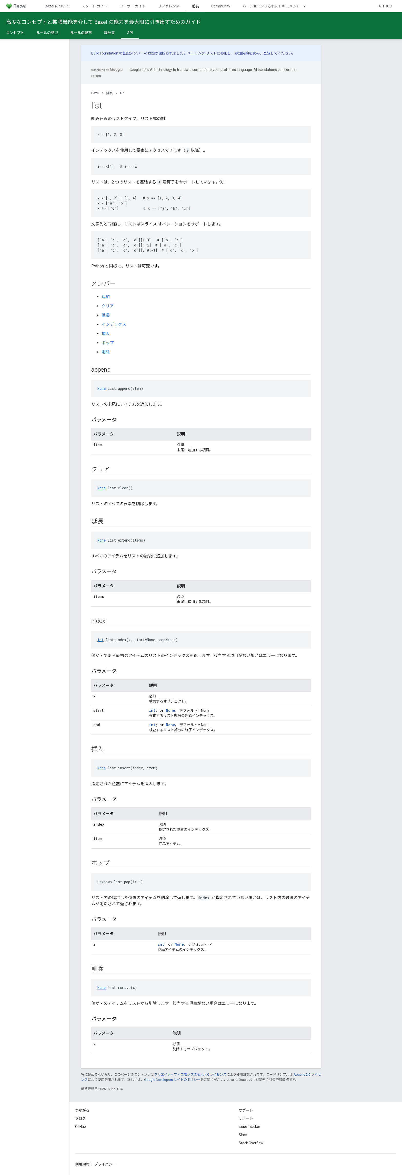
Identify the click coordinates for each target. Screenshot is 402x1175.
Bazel (95, 93)
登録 (266, 53)
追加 (106, 296)
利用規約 (82, 1164)
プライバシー (105, 1164)
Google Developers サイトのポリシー (172, 1080)
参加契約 (242, 53)
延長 (109, 93)
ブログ (80, 1118)
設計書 (109, 33)
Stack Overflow (251, 1143)
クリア (108, 306)
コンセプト (15, 33)
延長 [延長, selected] (195, 6)
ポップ (108, 342)
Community (220, 6)
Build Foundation (104, 53)
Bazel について (57, 6)
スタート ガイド (94, 6)
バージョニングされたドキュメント (271, 6)
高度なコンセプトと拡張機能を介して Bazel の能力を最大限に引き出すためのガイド (103, 22)
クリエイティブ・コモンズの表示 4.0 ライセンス (190, 1074)
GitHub (385, 6)
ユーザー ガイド (133, 6)
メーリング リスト (202, 53)
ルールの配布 (81, 33)
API (121, 93)
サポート (246, 1118)
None (101, 388)
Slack (243, 1135)
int (100, 639)
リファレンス (168, 6)
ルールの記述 (47, 33)
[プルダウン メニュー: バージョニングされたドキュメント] (307, 6)
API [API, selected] (130, 33)
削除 (106, 352)
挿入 (106, 333)
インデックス (114, 324)
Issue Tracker (249, 1127)
